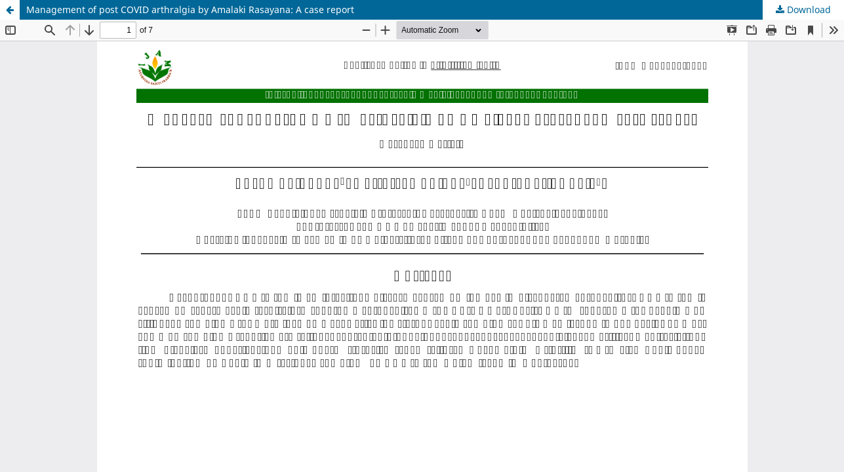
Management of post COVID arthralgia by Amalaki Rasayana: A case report (190, 9)
